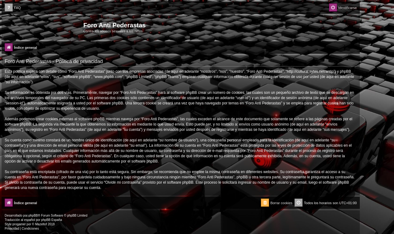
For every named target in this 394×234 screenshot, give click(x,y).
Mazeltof (41, 224)
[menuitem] (13, 7)
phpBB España (51, 220)
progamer (19, 224)
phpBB (33, 215)
